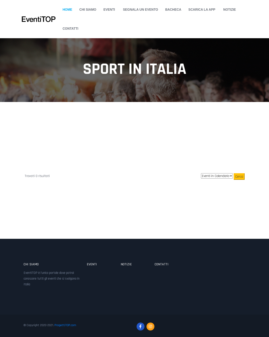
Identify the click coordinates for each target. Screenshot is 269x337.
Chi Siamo (87, 9)
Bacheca (173, 9)
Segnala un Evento (140, 9)
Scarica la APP (201, 9)
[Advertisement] (135, 129)
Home (67, 9)
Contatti (70, 28)
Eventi (109, 9)
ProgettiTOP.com (65, 325)
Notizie (229, 9)
